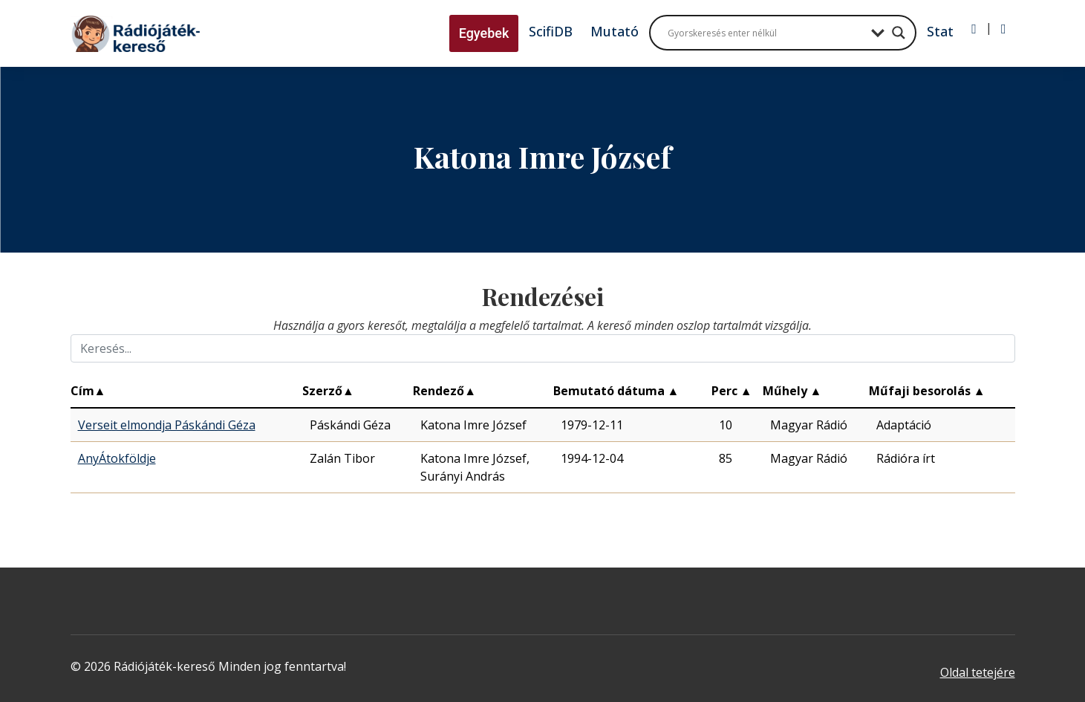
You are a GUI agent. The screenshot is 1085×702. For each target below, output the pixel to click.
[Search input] (766, 32)
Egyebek (484, 33)
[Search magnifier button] (898, 32)
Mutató (614, 31)
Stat (940, 31)
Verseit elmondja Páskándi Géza (166, 425)
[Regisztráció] (1004, 29)
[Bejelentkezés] (974, 29)
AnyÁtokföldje (117, 458)
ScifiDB (551, 31)
